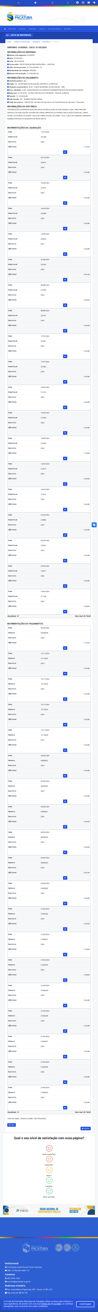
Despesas (36, 42)
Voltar (12, 1125)
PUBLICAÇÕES (68, 28)
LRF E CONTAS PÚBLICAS (55, 28)
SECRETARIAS (33, 28)
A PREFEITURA (12, 28)
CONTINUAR (85, 1304)
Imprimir (85, 1128)
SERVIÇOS (42, 28)
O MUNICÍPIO (22, 28)
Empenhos (46, 42)
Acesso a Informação (22, 42)
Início (9, 42)
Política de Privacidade (50, 1304)
